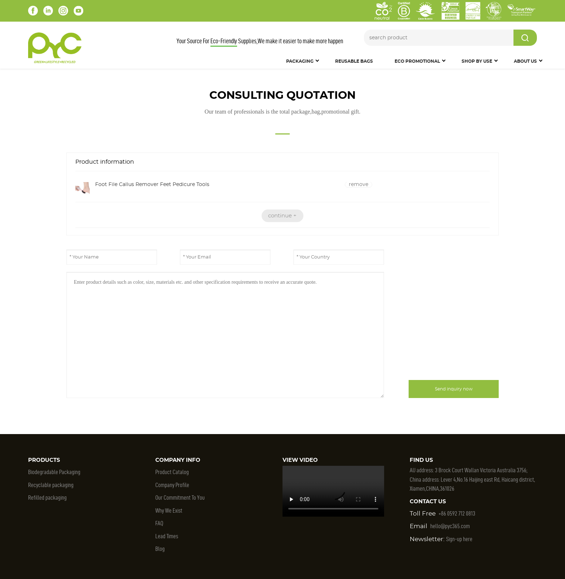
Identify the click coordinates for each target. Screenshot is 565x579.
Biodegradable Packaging (54, 472)
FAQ (159, 523)
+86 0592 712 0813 (457, 513)
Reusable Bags (354, 61)
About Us (525, 61)
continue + (282, 215)
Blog (160, 548)
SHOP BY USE (477, 61)
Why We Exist (168, 510)
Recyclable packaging (51, 485)
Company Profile (172, 485)
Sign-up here (459, 539)
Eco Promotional (417, 61)
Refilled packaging (47, 497)
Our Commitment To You (180, 497)
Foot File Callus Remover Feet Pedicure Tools (152, 184)
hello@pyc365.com (450, 526)
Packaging (299, 61)
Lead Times (166, 536)
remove (358, 184)
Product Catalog (172, 472)
